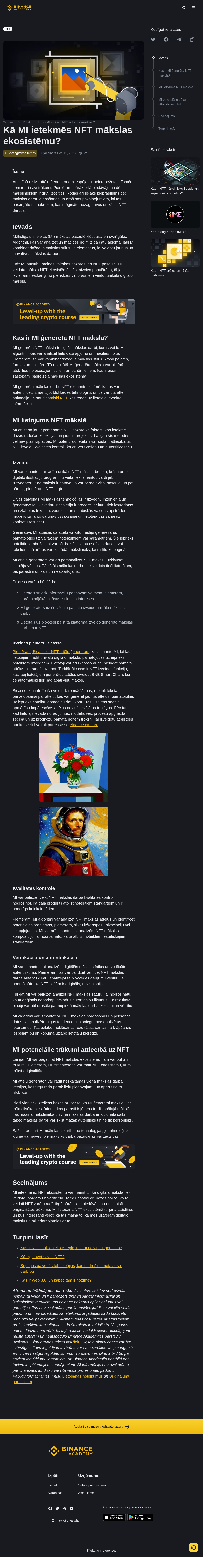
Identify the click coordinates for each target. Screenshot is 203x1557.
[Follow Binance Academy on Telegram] (64, 1508)
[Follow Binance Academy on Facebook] (50, 1508)
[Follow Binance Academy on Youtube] (72, 1508)
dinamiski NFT (54, 398)
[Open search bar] (182, 7)
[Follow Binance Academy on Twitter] (57, 1508)
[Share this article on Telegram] (179, 39)
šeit (75, 1342)
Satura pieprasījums (92, 1485)
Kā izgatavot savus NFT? (42, 1257)
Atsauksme (86, 1493)
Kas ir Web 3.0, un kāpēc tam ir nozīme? (56, 1280)
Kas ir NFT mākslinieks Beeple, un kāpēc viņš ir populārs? (71, 1248)
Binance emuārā (84, 725)
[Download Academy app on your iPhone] (114, 1518)
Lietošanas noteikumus (82, 1376)
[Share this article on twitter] (153, 39)
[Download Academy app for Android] (140, 1518)
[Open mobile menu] (193, 7)
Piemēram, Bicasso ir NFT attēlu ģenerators (51, 652)
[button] (193, 8)
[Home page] (18, 8)
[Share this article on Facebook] (166, 39)
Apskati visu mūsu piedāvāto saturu (101, 1427)
